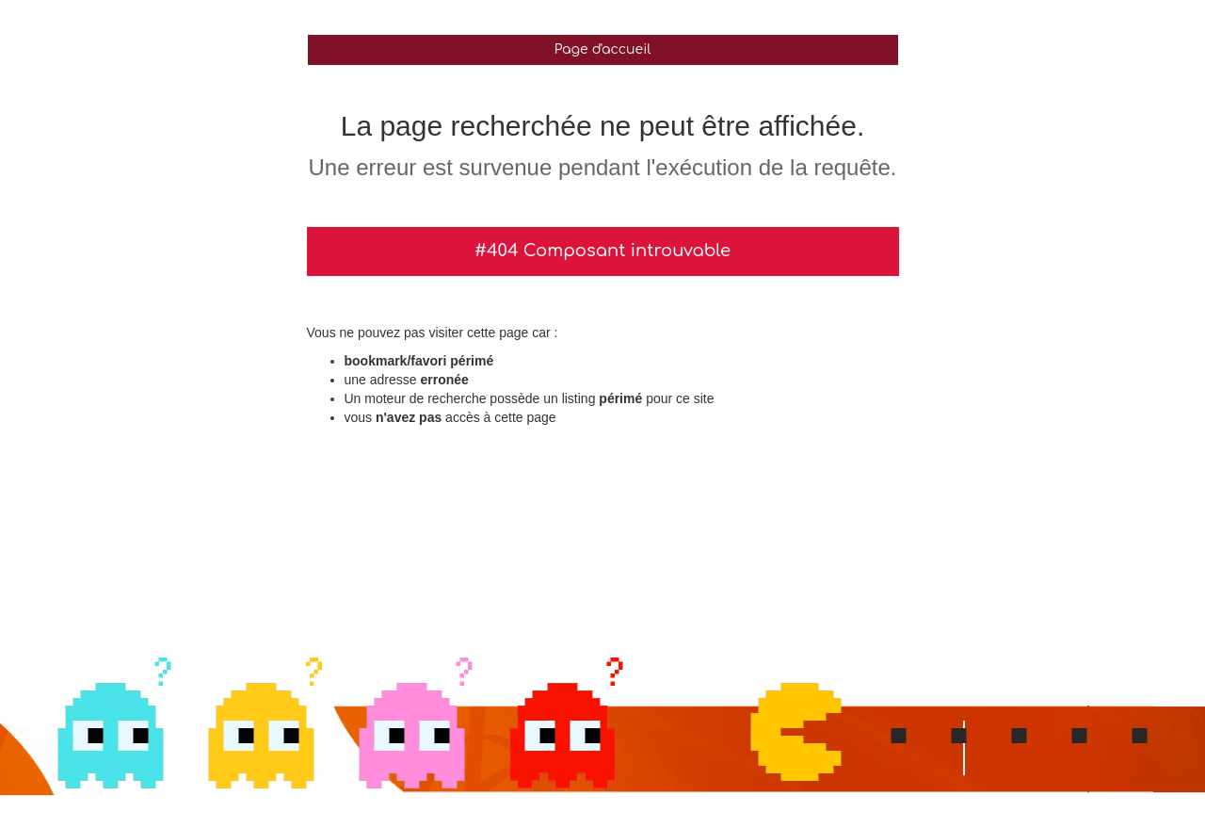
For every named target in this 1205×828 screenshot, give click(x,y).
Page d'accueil (602, 49)
